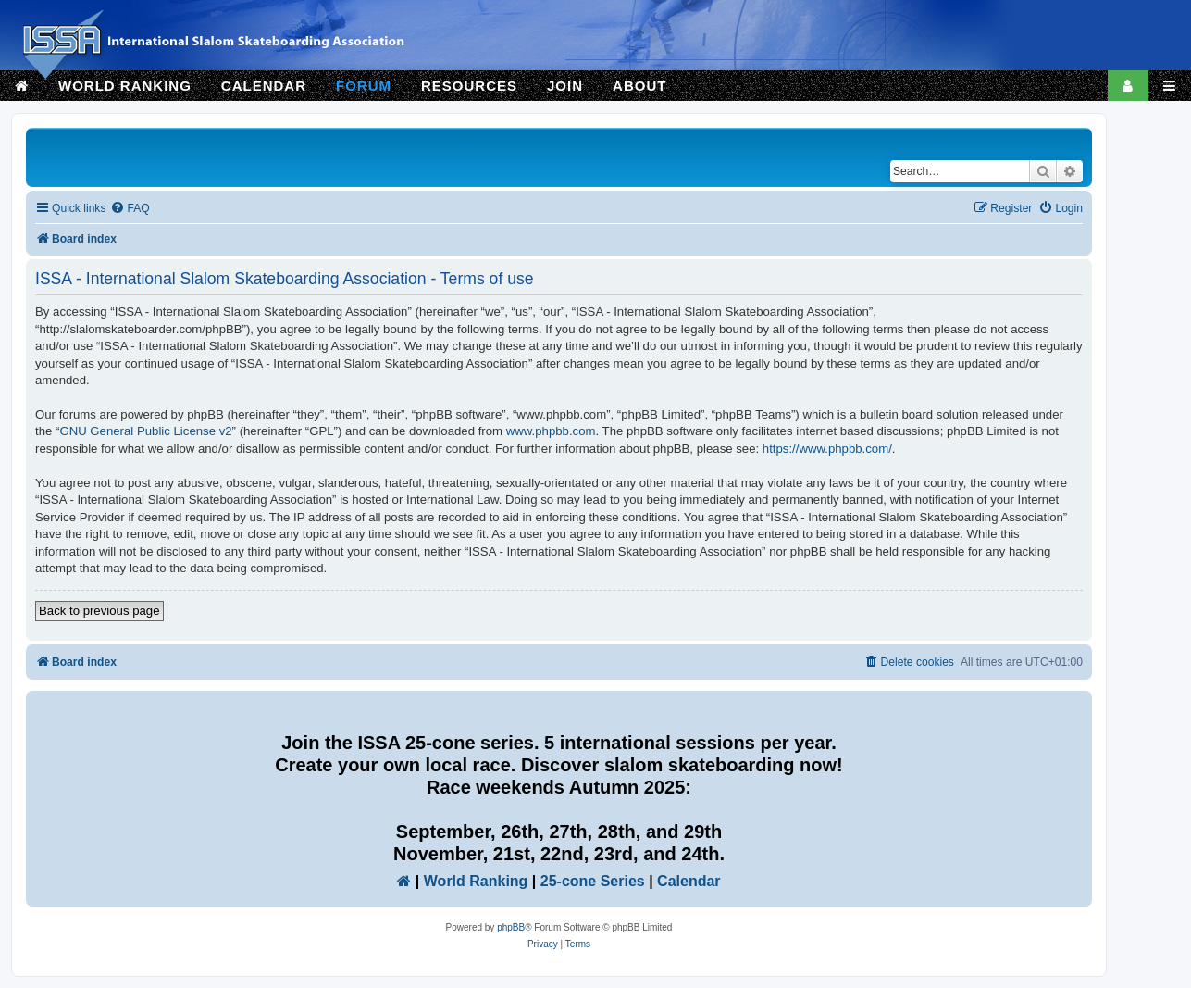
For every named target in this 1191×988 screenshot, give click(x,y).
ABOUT (639, 86)
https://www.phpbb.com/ (827, 449)
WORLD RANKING (125, 86)
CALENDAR (263, 86)
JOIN (565, 86)
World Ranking (476, 881)
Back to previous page (99, 611)
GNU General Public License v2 (145, 431)
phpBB (511, 927)
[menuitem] (129, 208)
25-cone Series (592, 881)
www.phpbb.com (551, 431)
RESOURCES (469, 86)
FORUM (363, 86)
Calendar (688, 881)
